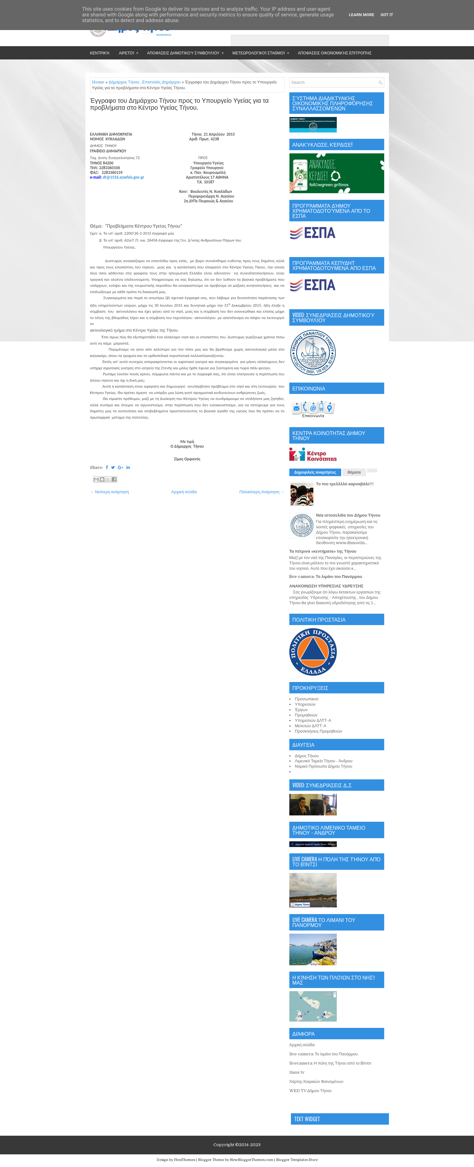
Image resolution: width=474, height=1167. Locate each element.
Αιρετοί (130, 50)
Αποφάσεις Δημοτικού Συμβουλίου (187, 50)
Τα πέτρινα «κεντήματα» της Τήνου (322, 551)
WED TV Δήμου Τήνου (310, 1090)
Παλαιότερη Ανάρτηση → (262, 491)
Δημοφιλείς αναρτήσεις (315, 472)
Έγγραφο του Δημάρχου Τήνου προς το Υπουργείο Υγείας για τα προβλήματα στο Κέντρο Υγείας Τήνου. (179, 104)
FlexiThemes (184, 1160)
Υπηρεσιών (305, 704)
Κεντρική (99, 52)
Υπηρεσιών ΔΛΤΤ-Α (313, 720)
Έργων (301, 709)
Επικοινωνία (115, 66)
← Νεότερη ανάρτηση (109, 491)
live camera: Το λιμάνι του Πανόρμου (325, 576)
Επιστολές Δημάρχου (161, 82)
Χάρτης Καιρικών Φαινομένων (316, 1081)
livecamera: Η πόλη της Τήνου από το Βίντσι (330, 1063)
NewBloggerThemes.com (251, 1160)
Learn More (361, 14)
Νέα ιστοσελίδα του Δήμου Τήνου (348, 515)
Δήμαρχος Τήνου (124, 82)
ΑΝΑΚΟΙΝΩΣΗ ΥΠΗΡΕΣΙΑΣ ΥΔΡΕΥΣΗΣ (326, 586)
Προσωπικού (307, 699)
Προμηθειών (306, 715)
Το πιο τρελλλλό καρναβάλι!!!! (345, 484)
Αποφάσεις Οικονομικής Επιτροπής (335, 52)
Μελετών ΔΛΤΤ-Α (310, 725)
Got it (386, 14)
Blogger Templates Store (297, 1160)
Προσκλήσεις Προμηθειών (318, 731)
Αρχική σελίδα (184, 491)
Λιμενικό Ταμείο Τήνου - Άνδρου (324, 761)
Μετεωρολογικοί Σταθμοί (262, 50)
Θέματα (354, 472)
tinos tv (297, 1072)
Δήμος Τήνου (307, 755)
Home (98, 82)
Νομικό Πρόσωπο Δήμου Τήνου (323, 766)
